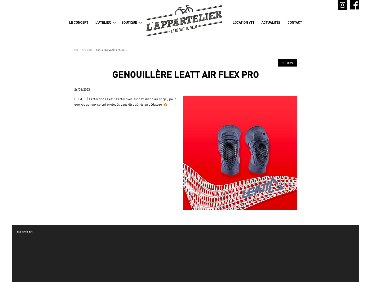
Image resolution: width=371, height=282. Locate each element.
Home (75, 49)
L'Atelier (103, 22)
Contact (294, 22)
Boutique (129, 22)
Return (287, 63)
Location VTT (243, 22)
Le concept (78, 22)
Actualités (270, 22)
